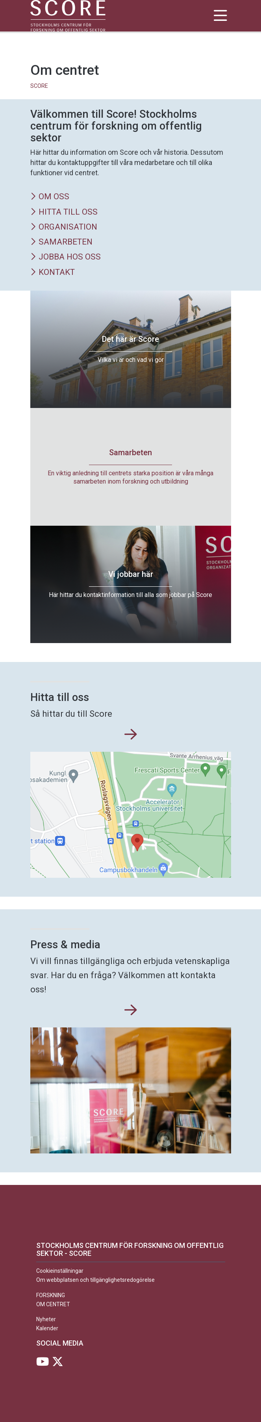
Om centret (53, 1304)
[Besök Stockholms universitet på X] (57, 1364)
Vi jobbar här (130, 574)
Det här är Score (130, 339)
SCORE (39, 86)
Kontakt (52, 272)
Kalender (47, 1328)
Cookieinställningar (59, 1271)
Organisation (63, 227)
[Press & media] (130, 1010)
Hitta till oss (64, 212)
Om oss (49, 197)
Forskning (50, 1295)
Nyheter (46, 1319)
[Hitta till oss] (130, 734)
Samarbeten (61, 242)
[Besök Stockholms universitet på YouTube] (42, 1364)
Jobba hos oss (65, 257)
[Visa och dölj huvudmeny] (220, 15)
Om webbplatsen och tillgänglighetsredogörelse (95, 1280)
